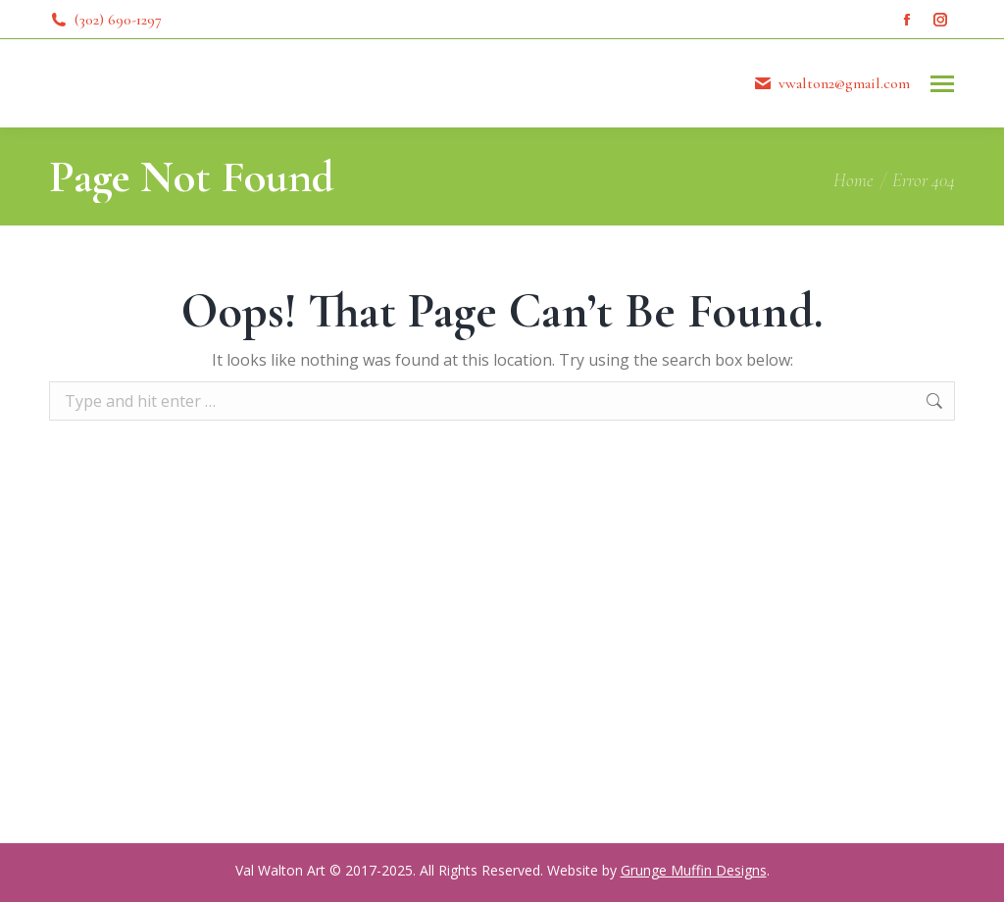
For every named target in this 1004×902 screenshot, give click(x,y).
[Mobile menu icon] (942, 84)
